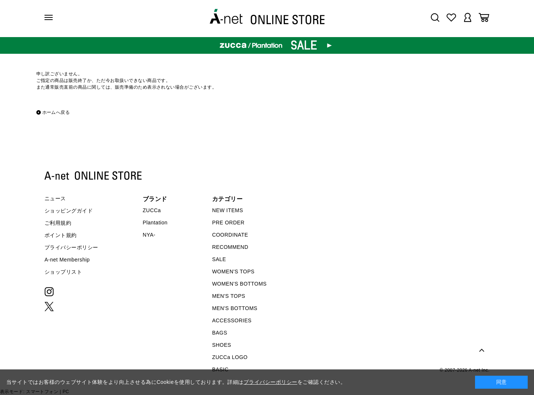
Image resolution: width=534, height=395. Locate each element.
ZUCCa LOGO (230, 357)
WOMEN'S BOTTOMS (239, 284)
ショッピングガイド (68, 211)
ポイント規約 (60, 235)
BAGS (219, 333)
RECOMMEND (230, 247)
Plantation (155, 223)
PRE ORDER (228, 223)
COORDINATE (230, 235)
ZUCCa (152, 210)
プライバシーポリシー (71, 247)
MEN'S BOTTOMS (234, 308)
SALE (219, 259)
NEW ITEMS (227, 210)
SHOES (221, 345)
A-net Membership (67, 260)
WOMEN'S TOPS (233, 271)
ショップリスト (63, 272)
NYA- (149, 235)
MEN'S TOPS (228, 296)
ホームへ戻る (56, 112)
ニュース (55, 198)
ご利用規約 (57, 223)
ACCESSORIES (231, 320)
